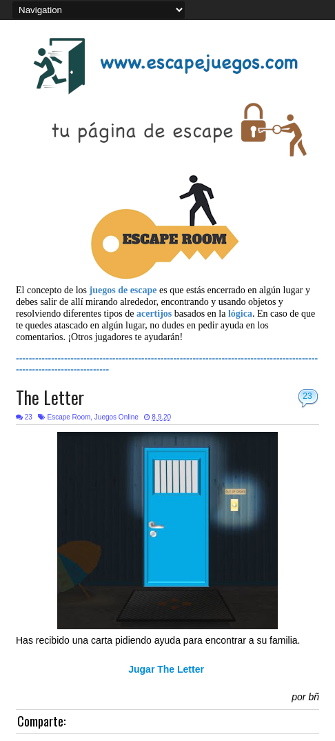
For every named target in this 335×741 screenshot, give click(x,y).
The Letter (50, 397)
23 (307, 396)
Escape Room (68, 417)
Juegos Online (116, 417)
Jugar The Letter (167, 669)
